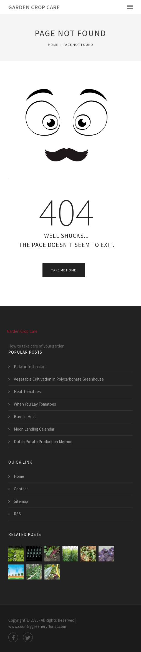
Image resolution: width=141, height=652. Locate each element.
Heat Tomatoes (27, 391)
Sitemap (21, 501)
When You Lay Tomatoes (35, 404)
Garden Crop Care (34, 7)
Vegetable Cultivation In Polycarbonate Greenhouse (59, 379)
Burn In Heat (25, 416)
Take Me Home (63, 270)
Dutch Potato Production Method (43, 441)
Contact (21, 488)
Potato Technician (30, 366)
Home (53, 45)
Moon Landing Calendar (34, 429)
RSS (17, 513)
